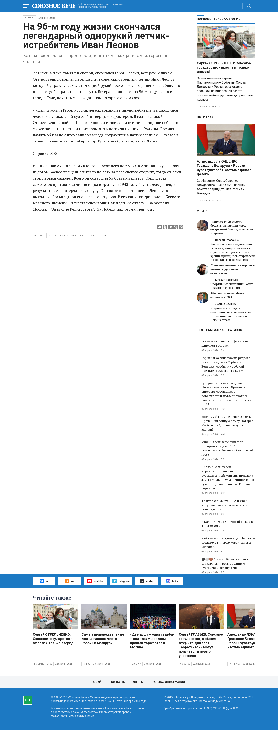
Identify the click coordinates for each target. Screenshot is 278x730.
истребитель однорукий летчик (65, 235)
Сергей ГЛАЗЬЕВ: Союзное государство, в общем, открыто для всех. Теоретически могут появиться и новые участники (201, 645)
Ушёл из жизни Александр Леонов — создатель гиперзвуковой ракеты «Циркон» (228, 542)
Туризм (86, 664)
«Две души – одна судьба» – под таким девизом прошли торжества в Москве (152, 640)
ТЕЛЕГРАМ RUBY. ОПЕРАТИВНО (219, 330)
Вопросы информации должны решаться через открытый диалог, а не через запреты (231, 227)
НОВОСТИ (29, 18)
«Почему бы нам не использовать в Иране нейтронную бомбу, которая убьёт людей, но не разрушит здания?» (227, 423)
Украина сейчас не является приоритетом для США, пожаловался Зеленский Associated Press (227, 448)
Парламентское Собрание (218, 18)
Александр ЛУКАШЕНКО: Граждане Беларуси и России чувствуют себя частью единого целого (224, 167)
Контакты (118, 682)
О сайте (98, 682)
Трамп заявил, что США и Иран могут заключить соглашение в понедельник (224, 505)
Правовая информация (167, 682)
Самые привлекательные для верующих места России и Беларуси (102, 638)
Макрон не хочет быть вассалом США (227, 295)
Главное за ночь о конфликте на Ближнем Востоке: (224, 343)
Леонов (38, 235)
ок (69, 581)
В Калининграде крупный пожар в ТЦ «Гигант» (227, 523)
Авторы (137, 682)
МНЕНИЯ (203, 211)
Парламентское (43, 664)
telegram (121, 581)
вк (44, 581)
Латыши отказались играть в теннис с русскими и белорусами (232, 269)
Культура (136, 664)
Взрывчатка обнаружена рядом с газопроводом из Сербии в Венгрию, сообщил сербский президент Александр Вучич (225, 364)
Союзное (185, 664)
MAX (172, 581)
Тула (103, 235)
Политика (205, 117)
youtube (95, 581)
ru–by (146, 581)
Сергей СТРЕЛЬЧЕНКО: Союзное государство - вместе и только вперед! (224, 67)
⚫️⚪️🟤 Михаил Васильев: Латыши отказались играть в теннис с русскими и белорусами (227, 563)
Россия (92, 235)
